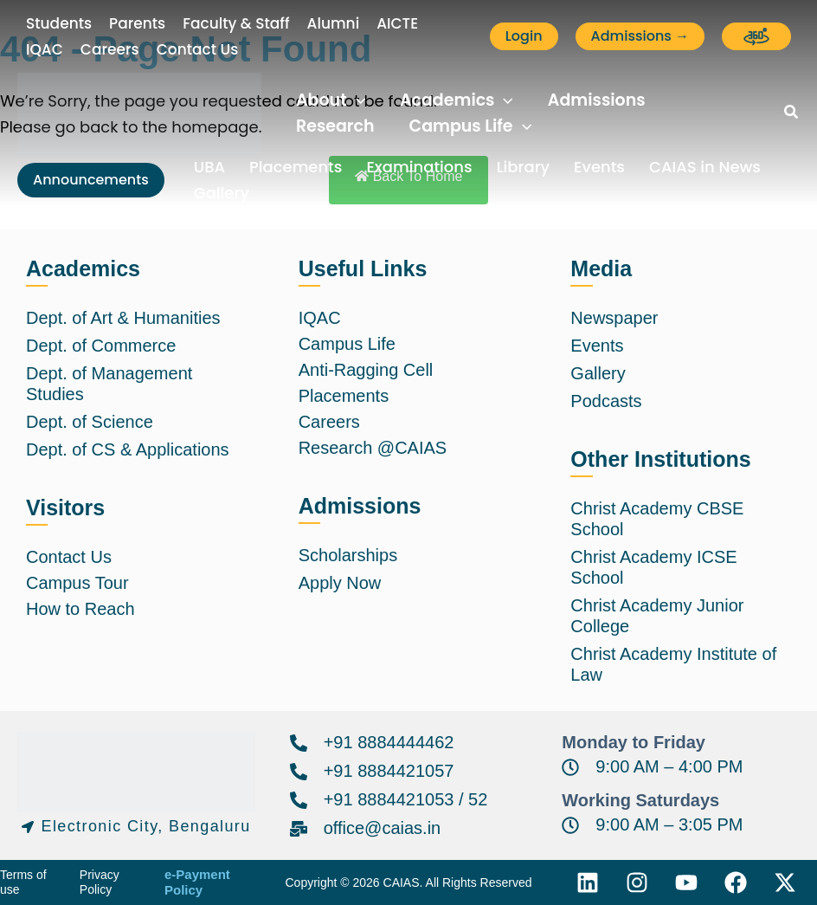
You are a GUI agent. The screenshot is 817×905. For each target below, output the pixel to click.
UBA (209, 167)
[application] (356, 100)
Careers (329, 421)
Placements (295, 167)
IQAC (320, 317)
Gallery (221, 193)
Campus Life (347, 343)
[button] (524, 36)
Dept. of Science (89, 421)
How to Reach (80, 608)
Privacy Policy (99, 882)
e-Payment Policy (197, 882)
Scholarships (348, 555)
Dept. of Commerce (101, 345)
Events (599, 167)
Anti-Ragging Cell (366, 369)
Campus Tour (77, 582)
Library (523, 167)
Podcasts (605, 400)
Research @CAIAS (373, 447)
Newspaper (614, 317)
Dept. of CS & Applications (127, 449)
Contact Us (69, 556)
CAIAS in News (705, 167)
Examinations (419, 167)
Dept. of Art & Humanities (123, 317)
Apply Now (340, 582)
